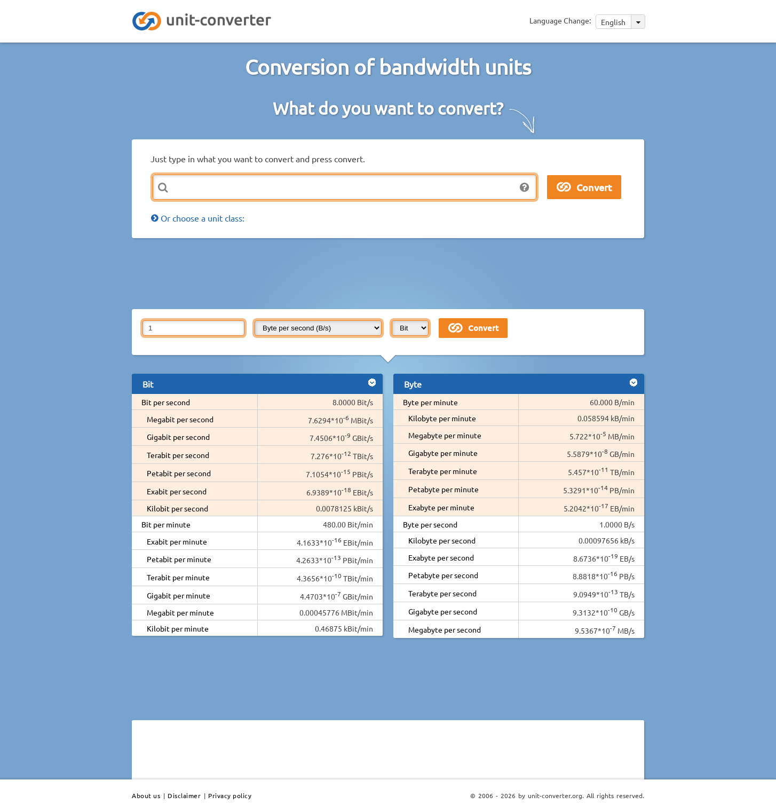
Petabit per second (179, 473)
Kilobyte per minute (442, 418)
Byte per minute (430, 402)
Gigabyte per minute (443, 453)
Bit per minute (166, 524)
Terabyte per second (442, 593)
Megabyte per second (444, 629)
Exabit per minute (177, 541)
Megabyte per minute (444, 435)
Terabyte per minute (442, 471)
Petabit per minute (179, 559)
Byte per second (430, 524)
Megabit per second (180, 419)
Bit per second (165, 402)
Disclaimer (184, 795)
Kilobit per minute (178, 628)
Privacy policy (229, 795)
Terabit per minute (178, 577)
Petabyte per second (443, 575)
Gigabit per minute (178, 595)
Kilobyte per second (442, 540)
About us (146, 795)
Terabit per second (178, 455)
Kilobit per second (177, 508)
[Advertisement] (391, 273)
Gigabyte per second (442, 611)
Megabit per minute (180, 612)
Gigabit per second (178, 437)
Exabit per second (177, 491)
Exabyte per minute (441, 507)
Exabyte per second (441, 557)
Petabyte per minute (443, 489)
